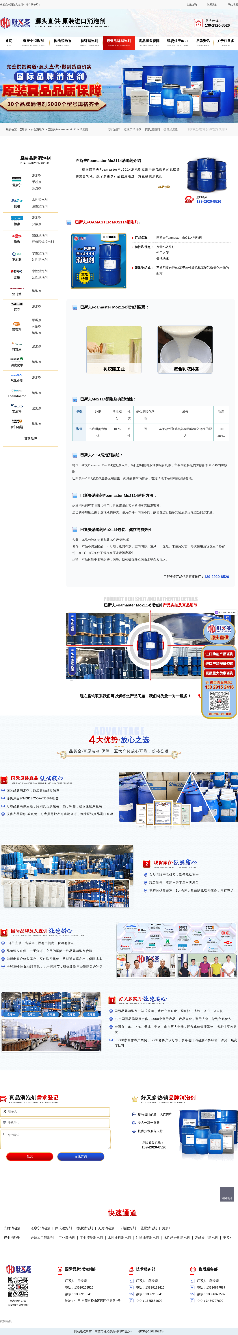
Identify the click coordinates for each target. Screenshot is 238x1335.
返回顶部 (227, 1198)
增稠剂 (36, 320)
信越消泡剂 (127, 1228)
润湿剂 (36, 188)
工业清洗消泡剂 (91, 1238)
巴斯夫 (23, 129)
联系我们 (212, 4)
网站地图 (233, 4)
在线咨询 (192, 4)
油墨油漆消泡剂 (147, 1238)
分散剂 (36, 224)
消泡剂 (36, 175)
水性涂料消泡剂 (119, 1238)
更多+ (166, 1228)
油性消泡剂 (40, 206)
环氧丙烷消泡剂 (43, 242)
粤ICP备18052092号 (150, 1331)
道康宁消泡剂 (132, 129)
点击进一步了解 (93, 187)
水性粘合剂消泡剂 (177, 1238)
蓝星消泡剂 (149, 1228)
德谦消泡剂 (170, 129)
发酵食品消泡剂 (206, 1238)
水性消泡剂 (37, 129)
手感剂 (36, 182)
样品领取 (164, 187)
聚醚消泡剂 (40, 235)
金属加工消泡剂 (42, 1238)
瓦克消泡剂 (106, 1228)
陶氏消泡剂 (152, 129)
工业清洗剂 (67, 1238)
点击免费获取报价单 (128, 187)
